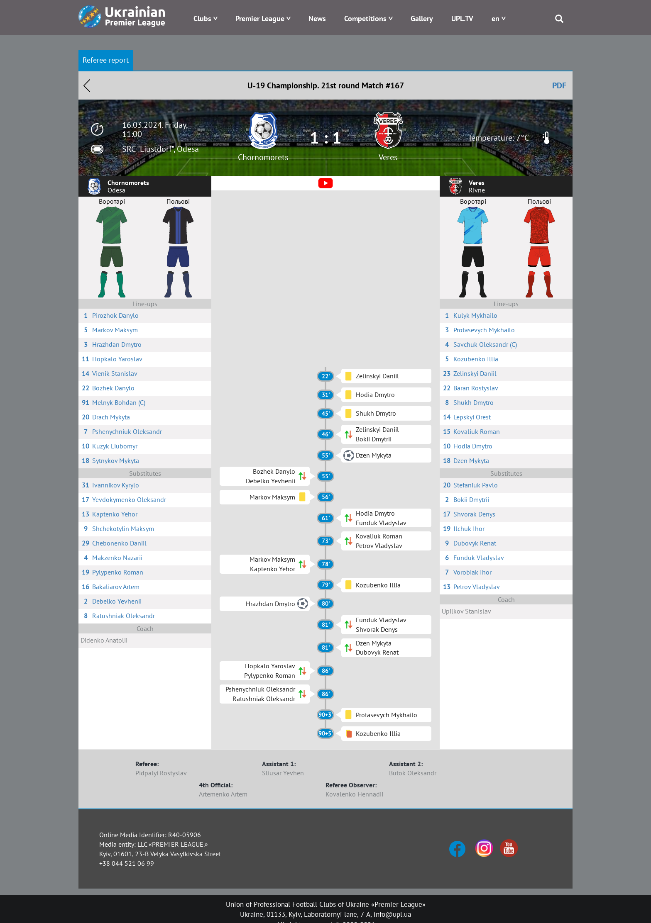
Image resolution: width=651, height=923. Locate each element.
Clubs (202, 18)
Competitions (365, 18)
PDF (559, 85)
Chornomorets (263, 157)
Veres (388, 157)
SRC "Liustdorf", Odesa (160, 148)
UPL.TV (462, 18)
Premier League (259, 18)
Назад (87, 85)
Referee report (106, 60)
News (317, 18)
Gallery (422, 18)
